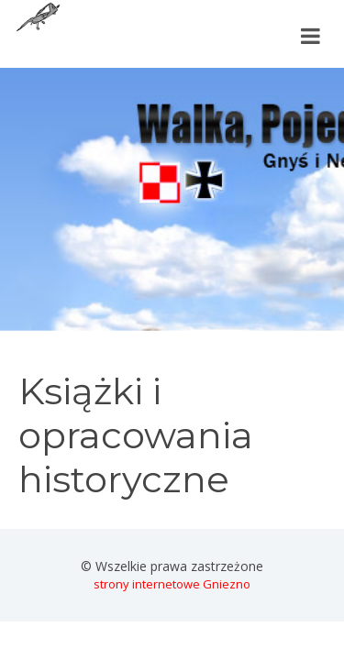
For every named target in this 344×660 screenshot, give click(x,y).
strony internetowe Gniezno (172, 584)
